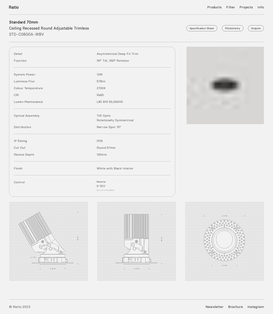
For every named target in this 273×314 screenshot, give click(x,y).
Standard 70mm (23, 22)
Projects (247, 7)
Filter (232, 7)
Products (217, 7)
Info (261, 7)
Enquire (256, 28)
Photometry (234, 28)
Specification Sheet (204, 28)
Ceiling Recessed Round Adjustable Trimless (47, 28)
